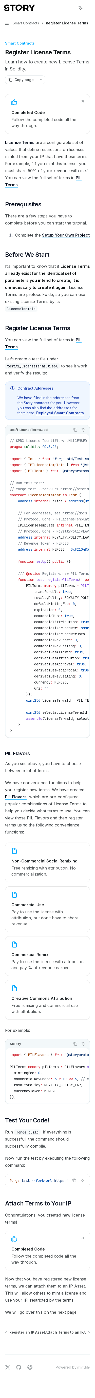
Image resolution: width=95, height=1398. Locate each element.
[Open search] (71, 8)
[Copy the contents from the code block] (75, 430)
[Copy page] (21, 79)
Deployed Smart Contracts (60, 413)
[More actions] (88, 8)
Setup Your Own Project (66, 235)
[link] (47, 114)
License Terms (19, 142)
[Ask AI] (83, 430)
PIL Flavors (16, 796)
